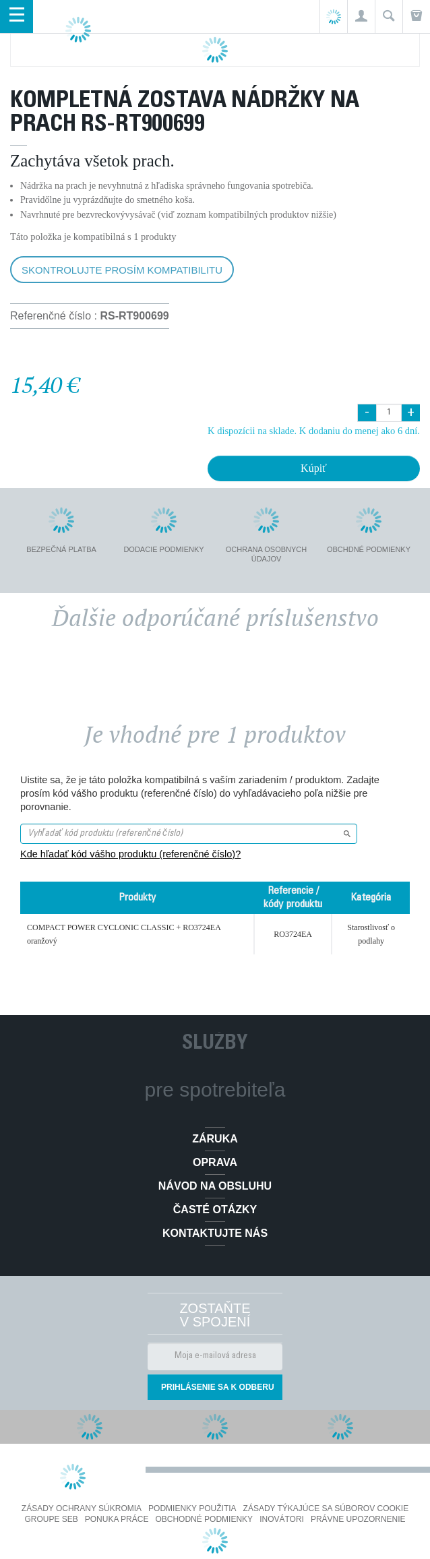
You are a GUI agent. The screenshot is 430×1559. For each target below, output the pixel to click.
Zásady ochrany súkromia (82, 1508)
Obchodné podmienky (204, 1519)
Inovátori (281, 1519)
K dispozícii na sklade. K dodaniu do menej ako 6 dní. (314, 430)
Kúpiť (314, 468)
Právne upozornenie (358, 1519)
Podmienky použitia (192, 1508)
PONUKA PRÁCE (117, 1519)
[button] (361, 16)
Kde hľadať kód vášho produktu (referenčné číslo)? (130, 854)
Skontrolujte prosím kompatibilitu (122, 270)
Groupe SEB (51, 1519)
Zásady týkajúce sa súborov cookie (326, 1508)
